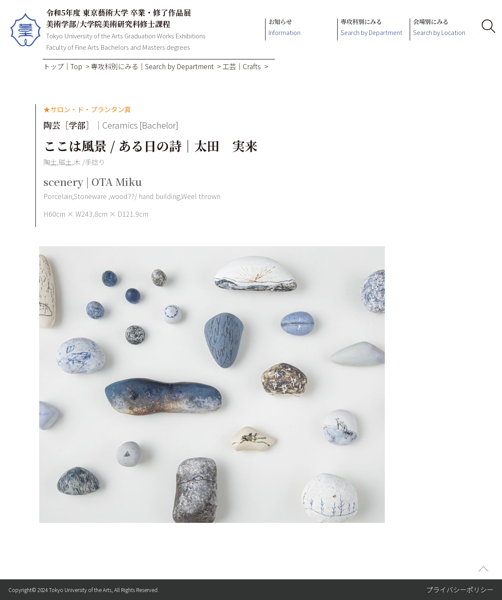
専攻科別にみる (372, 28)
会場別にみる (439, 28)
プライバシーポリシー (460, 589)
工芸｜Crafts (242, 66)
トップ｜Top (62, 66)
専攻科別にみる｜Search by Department (152, 66)
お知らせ (284, 28)
